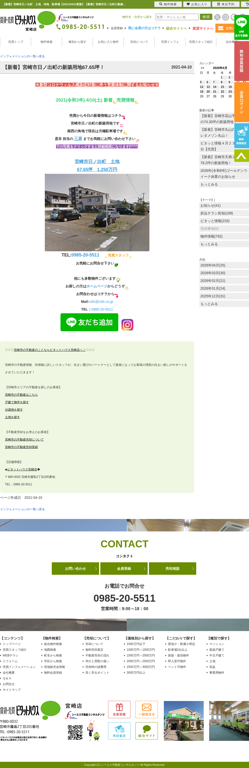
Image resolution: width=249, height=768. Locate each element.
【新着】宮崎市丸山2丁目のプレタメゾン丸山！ (224, 132)
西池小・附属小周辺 (181, 644)
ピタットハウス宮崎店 (22, 469)
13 (208, 87)
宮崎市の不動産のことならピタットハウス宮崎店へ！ (50, 350)
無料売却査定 (94, 649)
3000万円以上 (136, 672)
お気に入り (197, 4)
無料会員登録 (53, 672)
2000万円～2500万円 (141, 661)
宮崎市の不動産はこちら (21, 394)
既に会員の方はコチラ (144, 28)
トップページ (12, 644)
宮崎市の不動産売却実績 (21, 447)
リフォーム (10, 661)
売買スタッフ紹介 (201, 42)
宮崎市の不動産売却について (24, 439)
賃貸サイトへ (202, 28)
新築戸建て (216, 649)
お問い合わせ (75, 569)
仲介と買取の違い (97, 661)
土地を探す (12, 417)
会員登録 (117, 28)
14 (214, 87)
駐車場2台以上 (178, 649)
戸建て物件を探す (17, 402)
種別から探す (77, 42)
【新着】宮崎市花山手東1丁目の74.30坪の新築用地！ (224, 119)
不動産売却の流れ (97, 655)
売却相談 (173, 569)
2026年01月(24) (212, 288)
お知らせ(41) (210, 205)
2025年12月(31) (212, 296)
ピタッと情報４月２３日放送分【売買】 (223, 146)
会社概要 (232, 42)
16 (230, 87)
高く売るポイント (97, 672)
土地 (212, 661)
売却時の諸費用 (95, 667)
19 (201, 91)
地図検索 (50, 649)
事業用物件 (216, 672)
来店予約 (226, 4)
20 (208, 91)
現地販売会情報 (54, 667)
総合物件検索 (53, 644)
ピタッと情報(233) (215, 221)
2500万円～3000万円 (141, 667)
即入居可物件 (177, 661)
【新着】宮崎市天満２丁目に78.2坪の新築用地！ (223, 160)
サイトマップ (12, 690)
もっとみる (209, 184)
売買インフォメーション (19, 667)
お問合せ (9, 684)
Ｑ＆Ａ (7, 678)
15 (222, 87)
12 (201, 87)
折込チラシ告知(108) (216, 213)
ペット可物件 (177, 667)
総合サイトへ (176, 28)
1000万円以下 (136, 644)
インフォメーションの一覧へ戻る (22, 56)
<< (202, 68)
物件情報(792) (211, 236)
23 (230, 91)
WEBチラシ (10, 655)
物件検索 (47, 42)
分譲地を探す (14, 409)
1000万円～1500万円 (141, 649)
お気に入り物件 (108, 42)
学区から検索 (53, 661)
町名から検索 (53, 655)
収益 (212, 667)
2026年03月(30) (212, 273)
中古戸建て (216, 655)
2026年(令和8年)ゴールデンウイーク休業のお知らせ (223, 174)
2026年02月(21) (212, 281)
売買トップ (15, 42)
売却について (139, 42)
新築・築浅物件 (178, 655)
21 (214, 91)
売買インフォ (170, 42)
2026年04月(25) (212, 265)
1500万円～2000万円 (141, 655)
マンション (216, 644)
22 (222, 91)
